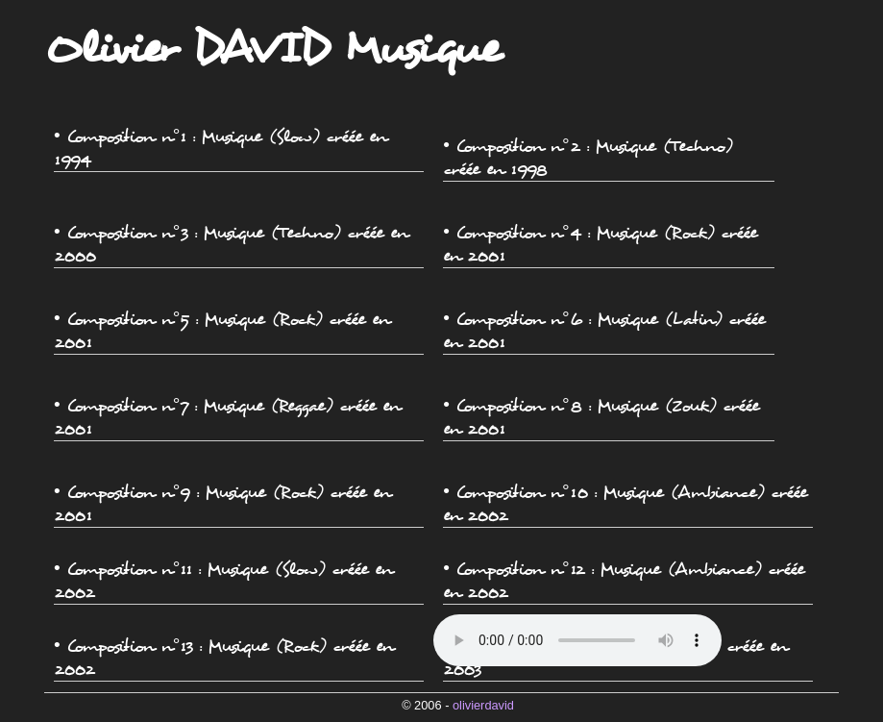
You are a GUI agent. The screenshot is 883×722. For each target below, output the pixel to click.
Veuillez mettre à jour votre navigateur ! (577, 640)
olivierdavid (483, 705)
